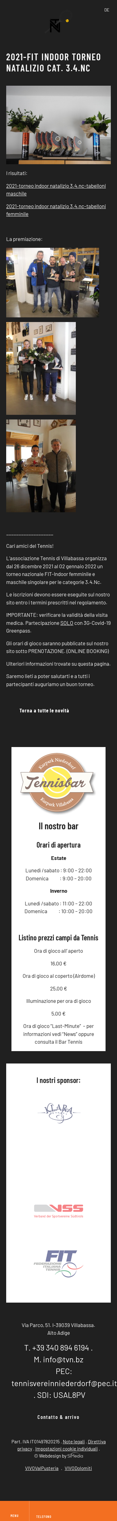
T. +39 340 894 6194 (56, 1347)
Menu (14, 1511)
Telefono (43, 1517)
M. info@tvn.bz (58, 1359)
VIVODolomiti (78, 1468)
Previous (16, 1113)
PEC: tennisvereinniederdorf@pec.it (64, 1376)
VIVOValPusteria (41, 1468)
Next (100, 1113)
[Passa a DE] (106, 9)
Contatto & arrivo (58, 1417)
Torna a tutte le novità (44, 710)
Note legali (74, 1441)
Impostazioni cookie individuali (66, 1448)
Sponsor (58, 1151)
